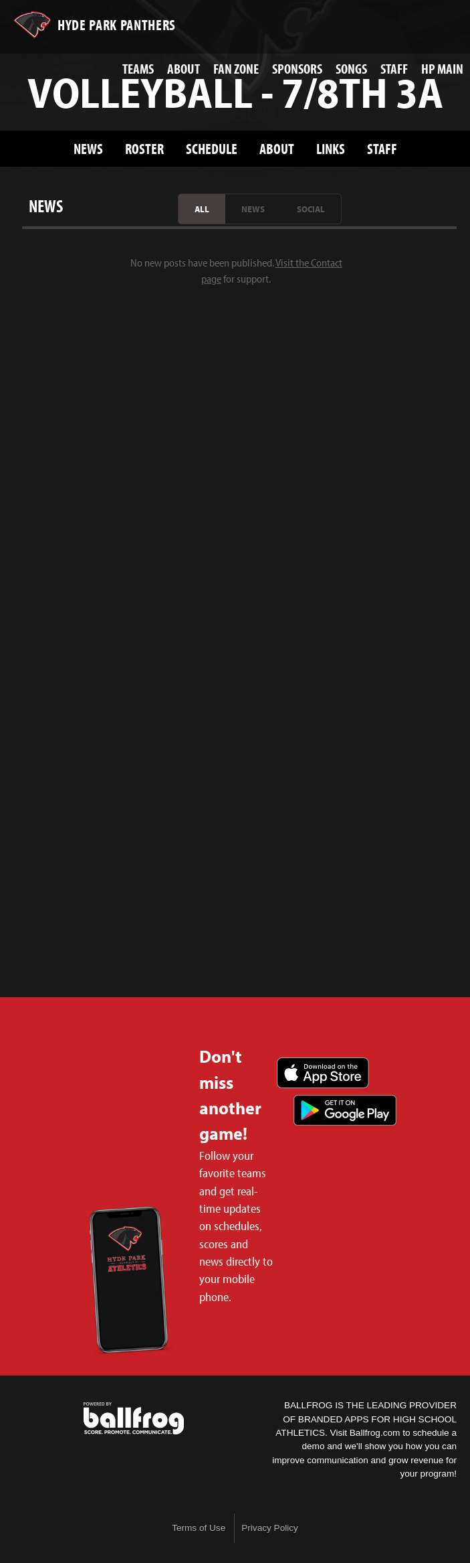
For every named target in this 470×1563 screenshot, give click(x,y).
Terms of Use (198, 1528)
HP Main (442, 68)
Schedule (211, 148)
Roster (144, 148)
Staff (394, 68)
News (88, 148)
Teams (138, 68)
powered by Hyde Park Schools (134, 1418)
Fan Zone (236, 68)
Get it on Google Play (344, 1110)
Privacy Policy (269, 1528)
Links (330, 148)
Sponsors (297, 68)
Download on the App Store (323, 1072)
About (183, 68)
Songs (351, 68)
